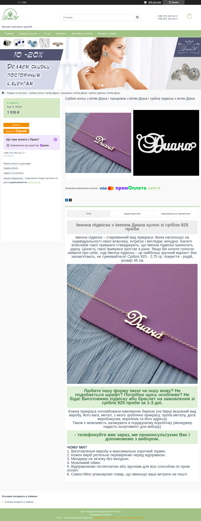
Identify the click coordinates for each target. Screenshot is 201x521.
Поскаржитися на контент (105, 518)
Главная (8, 33)
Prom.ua (116, 511)
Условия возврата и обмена (19, 502)
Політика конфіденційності (132, 518)
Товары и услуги (28, 33)
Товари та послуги (17, 93)
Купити (16, 125)
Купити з (16, 131)
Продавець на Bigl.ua (100, 514)
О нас (47, 33)
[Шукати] (137, 17)
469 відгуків (154, 2)
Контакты (61, 33)
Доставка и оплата (82, 33)
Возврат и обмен (107, 33)
